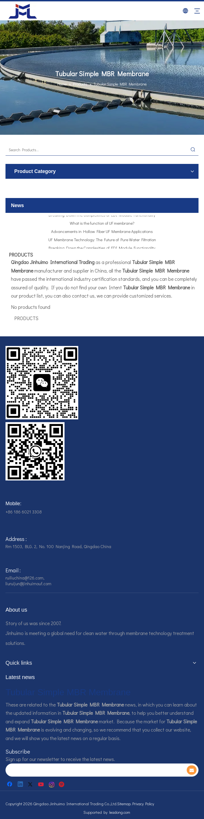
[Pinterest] (62, 784)
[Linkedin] (20, 784)
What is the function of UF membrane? (102, 224)
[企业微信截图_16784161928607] (35, 451)
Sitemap (124, 803)
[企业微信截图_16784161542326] (41, 382)
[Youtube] (41, 784)
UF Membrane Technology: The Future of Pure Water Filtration (102, 241)
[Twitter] (31, 784)
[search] (92, 770)
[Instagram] (51, 784)
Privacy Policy (143, 803)
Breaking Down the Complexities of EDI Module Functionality (102, 216)
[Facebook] (10, 784)
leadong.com (119, 812)
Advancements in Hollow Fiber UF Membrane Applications (102, 232)
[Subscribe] (192, 770)
